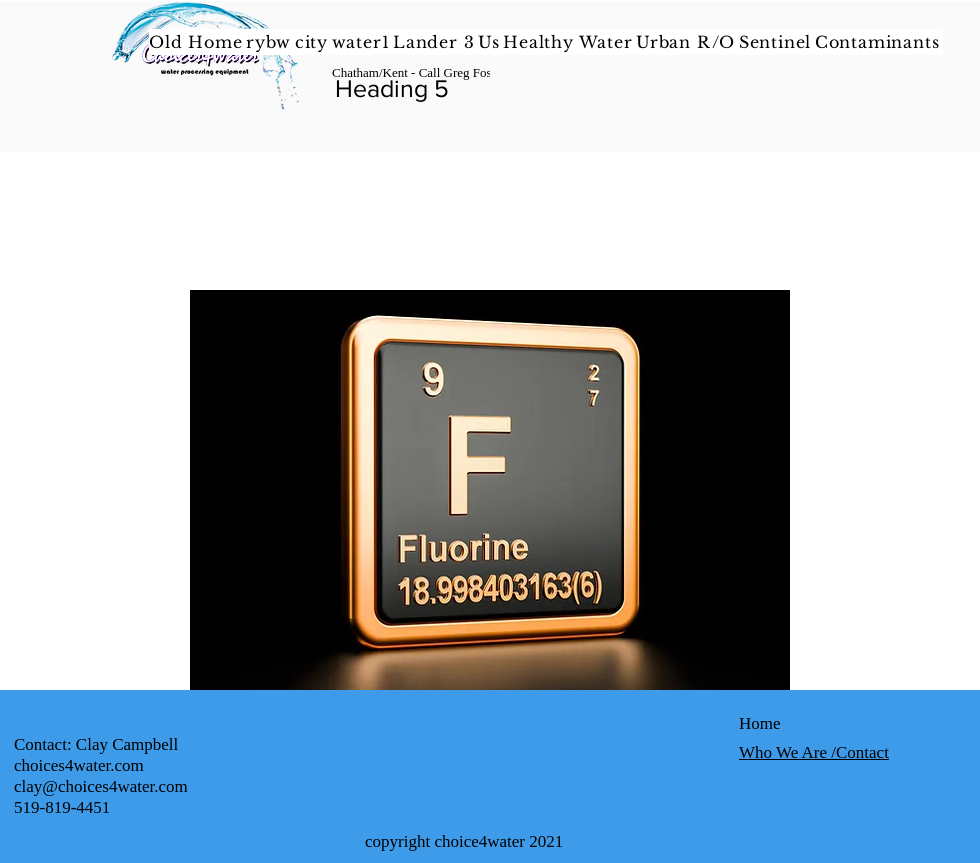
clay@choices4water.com (101, 786)
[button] (569, 42)
